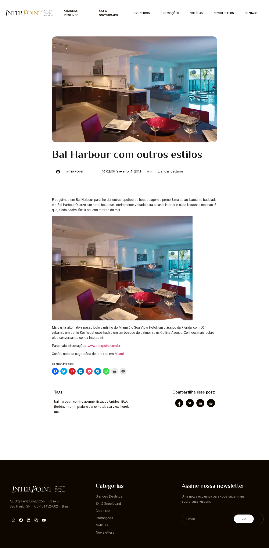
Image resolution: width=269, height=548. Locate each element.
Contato (250, 13)
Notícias (196, 13)
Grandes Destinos (71, 13)
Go (244, 519)
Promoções (170, 13)
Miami (119, 354)
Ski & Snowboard (108, 13)
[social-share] (179, 403)
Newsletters (224, 13)
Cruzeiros (141, 13)
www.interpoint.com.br (104, 346)
